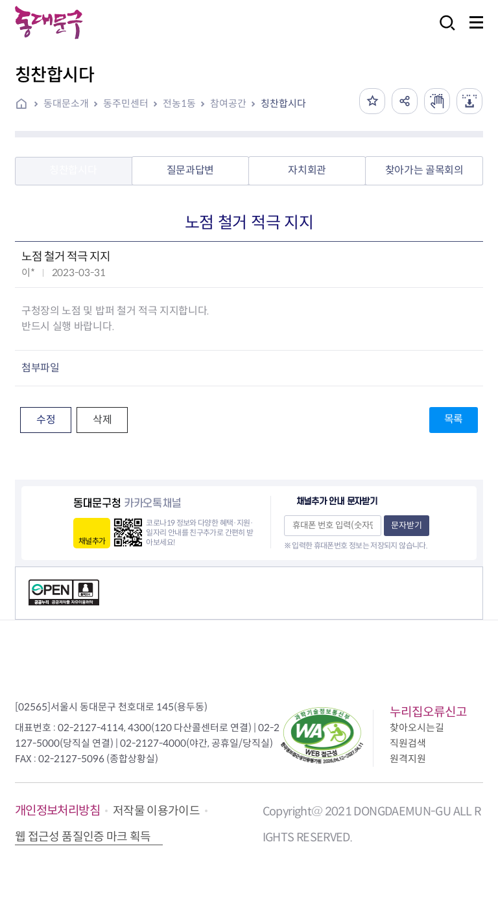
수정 (45, 419)
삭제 (102, 419)
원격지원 (408, 759)
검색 (443, 31)
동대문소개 (66, 103)
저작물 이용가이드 (156, 811)
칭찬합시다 (283, 103)
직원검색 (408, 743)
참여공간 (228, 103)
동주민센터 (125, 103)
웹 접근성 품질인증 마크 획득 (83, 837)
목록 (453, 419)
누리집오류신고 (428, 712)
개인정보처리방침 (57, 810)
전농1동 (179, 103)
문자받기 (406, 525)
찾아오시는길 (417, 727)
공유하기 (405, 101)
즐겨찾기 (372, 101)
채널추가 (91, 541)
